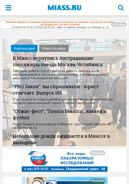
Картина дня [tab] (24, 48)
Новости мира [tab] (54, 48)
